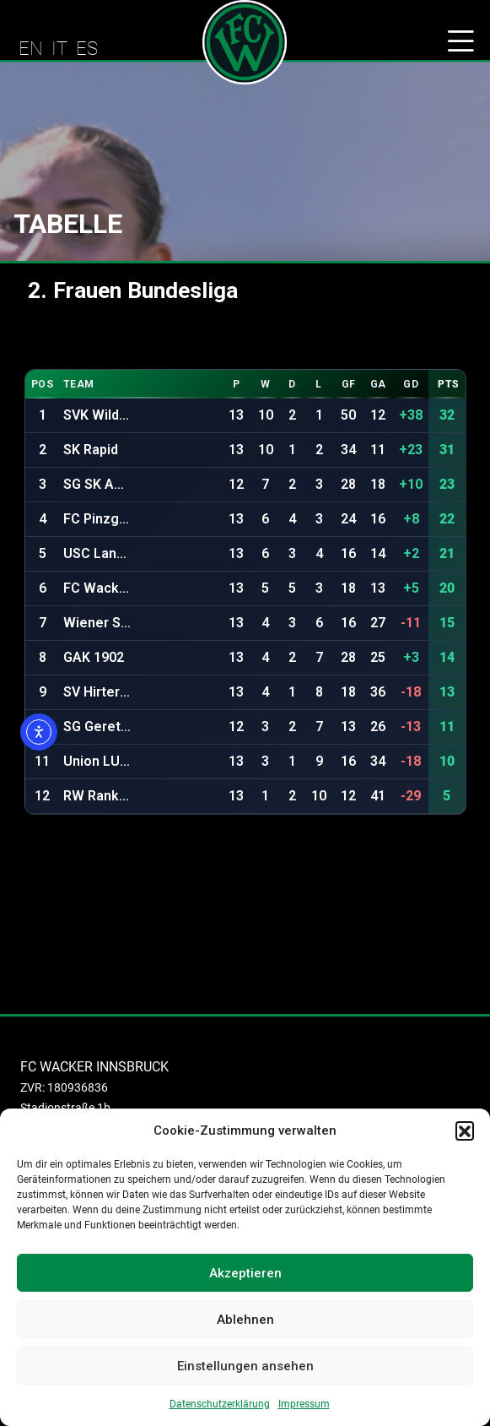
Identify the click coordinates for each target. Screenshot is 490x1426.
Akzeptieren (245, 1273)
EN (31, 48)
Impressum (304, 1404)
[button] (464, 1130)
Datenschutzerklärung (220, 1404)
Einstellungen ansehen (245, 1366)
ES (87, 48)
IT (59, 48)
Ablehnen (245, 1319)
